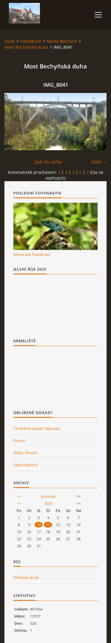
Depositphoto (25, 464)
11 (48, 524)
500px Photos (25, 452)
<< (19, 496)
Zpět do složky (48, 162)
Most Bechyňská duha (26, 47)
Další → (99, 162)
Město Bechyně (62, 41)
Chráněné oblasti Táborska (36, 428)
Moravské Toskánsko (31, 254)
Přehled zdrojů (26, 577)
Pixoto (19, 440)
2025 (48, 503)
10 (39, 524)
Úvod (9, 41)
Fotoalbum (30, 41)
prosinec (48, 496)
